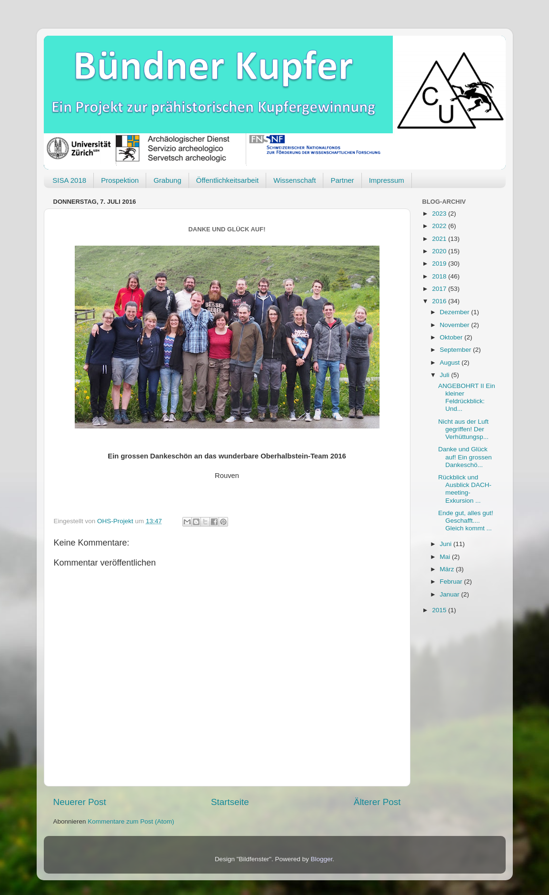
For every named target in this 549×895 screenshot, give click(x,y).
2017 (440, 288)
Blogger (322, 859)
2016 (440, 301)
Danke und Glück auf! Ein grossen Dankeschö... (465, 457)
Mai (446, 556)
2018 (440, 276)
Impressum (386, 180)
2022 (440, 225)
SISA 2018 (69, 180)
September (456, 349)
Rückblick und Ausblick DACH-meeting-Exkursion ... (464, 489)
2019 (440, 263)
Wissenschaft (294, 180)
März (448, 569)
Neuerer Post (79, 802)
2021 (440, 238)
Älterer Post (377, 802)
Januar (450, 594)
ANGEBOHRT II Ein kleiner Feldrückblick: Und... (466, 397)
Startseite (230, 802)
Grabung (167, 180)
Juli (445, 374)
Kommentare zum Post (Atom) (131, 821)
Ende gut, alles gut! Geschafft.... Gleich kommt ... (465, 520)
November (455, 324)
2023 (440, 213)
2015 (440, 610)
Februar (452, 581)
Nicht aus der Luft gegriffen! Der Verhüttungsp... (463, 429)
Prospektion (120, 180)
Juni (447, 543)
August (451, 362)
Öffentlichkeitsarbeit (227, 180)
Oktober (452, 337)
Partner (342, 180)
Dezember (455, 312)
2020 (440, 251)
